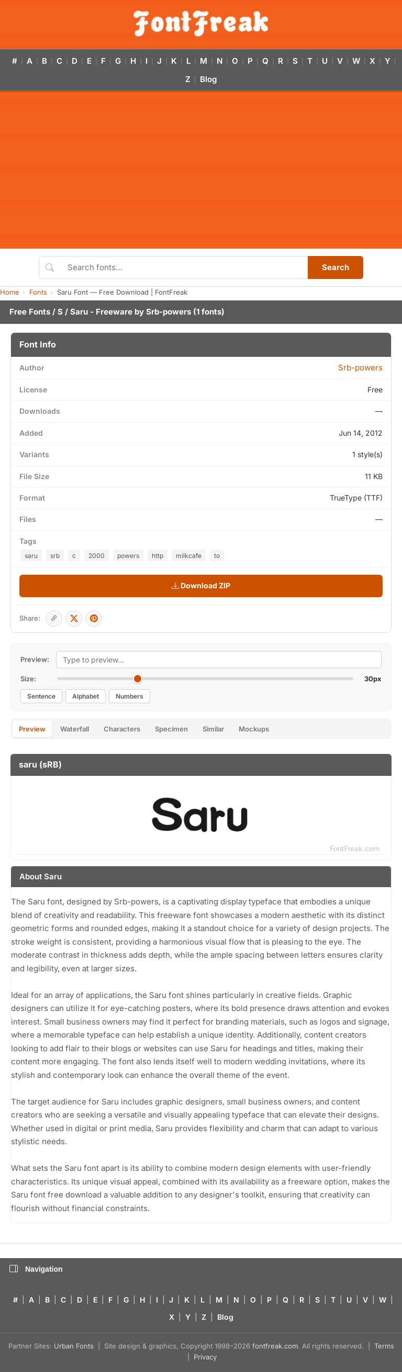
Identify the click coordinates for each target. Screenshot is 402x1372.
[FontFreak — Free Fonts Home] (200, 23)
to (217, 556)
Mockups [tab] (254, 729)
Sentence (41, 696)
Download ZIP (201, 585)
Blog (208, 79)
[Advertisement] (201, 170)
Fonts (38, 292)
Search (335, 267)
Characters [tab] (122, 729)
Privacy (205, 1357)
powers (128, 556)
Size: (28, 679)
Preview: (34, 659)
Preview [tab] (32, 729)
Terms (384, 1346)
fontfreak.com (275, 1346)
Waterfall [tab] (74, 729)
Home (9, 292)
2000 (96, 556)
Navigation (36, 1269)
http (157, 556)
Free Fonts (29, 312)
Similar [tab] (213, 729)
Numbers (129, 696)
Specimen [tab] (171, 729)
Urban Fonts (74, 1346)
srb (55, 556)
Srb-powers (168, 312)
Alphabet (85, 696)
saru (31, 556)
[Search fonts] (184, 267)
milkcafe (189, 556)
